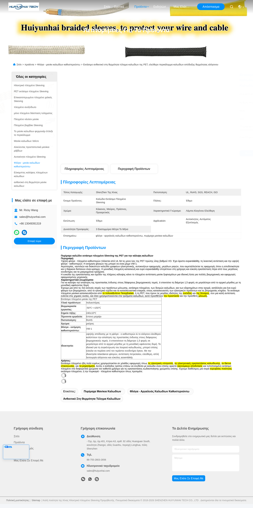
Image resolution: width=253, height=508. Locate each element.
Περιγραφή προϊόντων (134, 169)
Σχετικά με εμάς (122, 6)
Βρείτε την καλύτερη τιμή (180, 153)
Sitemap (36, 500)
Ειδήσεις (19, 454)
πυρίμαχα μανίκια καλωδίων (102, 391)
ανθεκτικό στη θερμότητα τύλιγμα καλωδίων (91, 398)
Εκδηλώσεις (161, 6)
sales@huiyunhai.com (32, 216)
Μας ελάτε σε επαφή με (181, 6)
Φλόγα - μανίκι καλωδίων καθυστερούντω (58, 64)
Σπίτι (107, 6)
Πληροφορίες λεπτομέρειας (84, 169)
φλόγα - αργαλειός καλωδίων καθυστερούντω (159, 391)
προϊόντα (141, 6)
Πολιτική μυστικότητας (17, 500)
